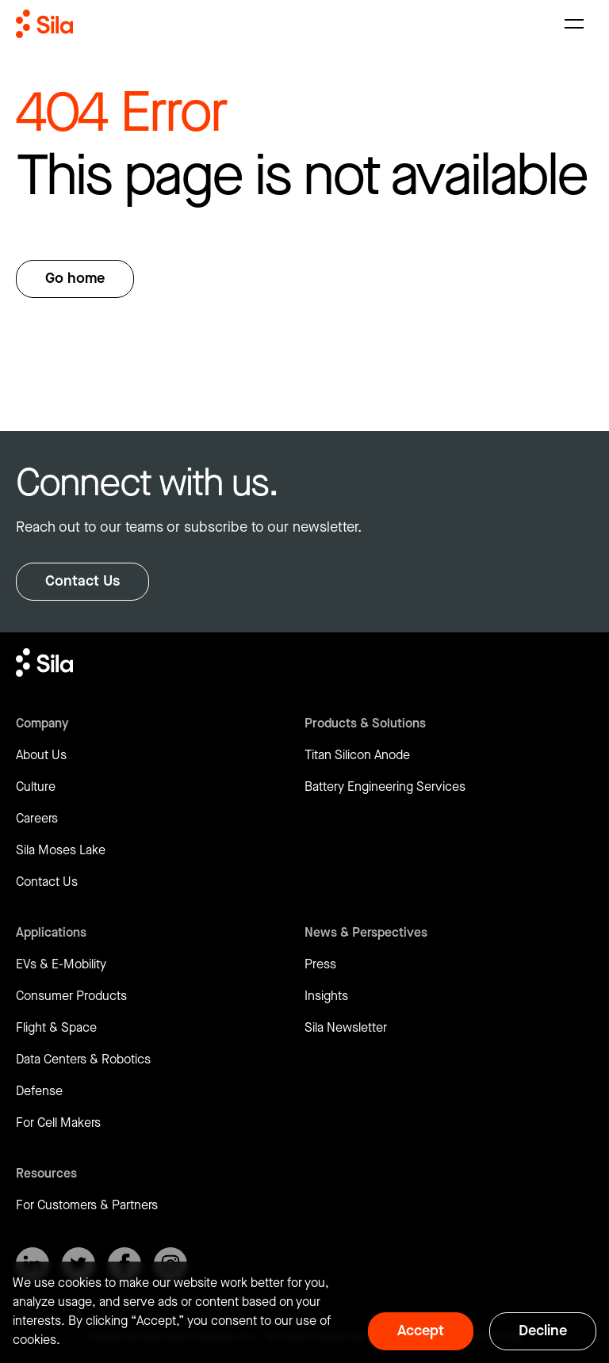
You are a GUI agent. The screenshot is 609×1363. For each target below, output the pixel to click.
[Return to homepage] (44, 24)
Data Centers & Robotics (83, 1059)
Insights (326, 996)
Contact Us (82, 581)
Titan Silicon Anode (357, 755)
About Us (41, 755)
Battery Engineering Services (384, 787)
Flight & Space (56, 1028)
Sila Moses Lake (60, 850)
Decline (543, 1331)
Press (320, 964)
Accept (420, 1331)
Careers (37, 819)
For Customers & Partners (87, 1205)
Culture (36, 787)
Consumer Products (71, 996)
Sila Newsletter (345, 1028)
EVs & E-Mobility (61, 964)
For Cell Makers (58, 1123)
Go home (75, 278)
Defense (39, 1091)
